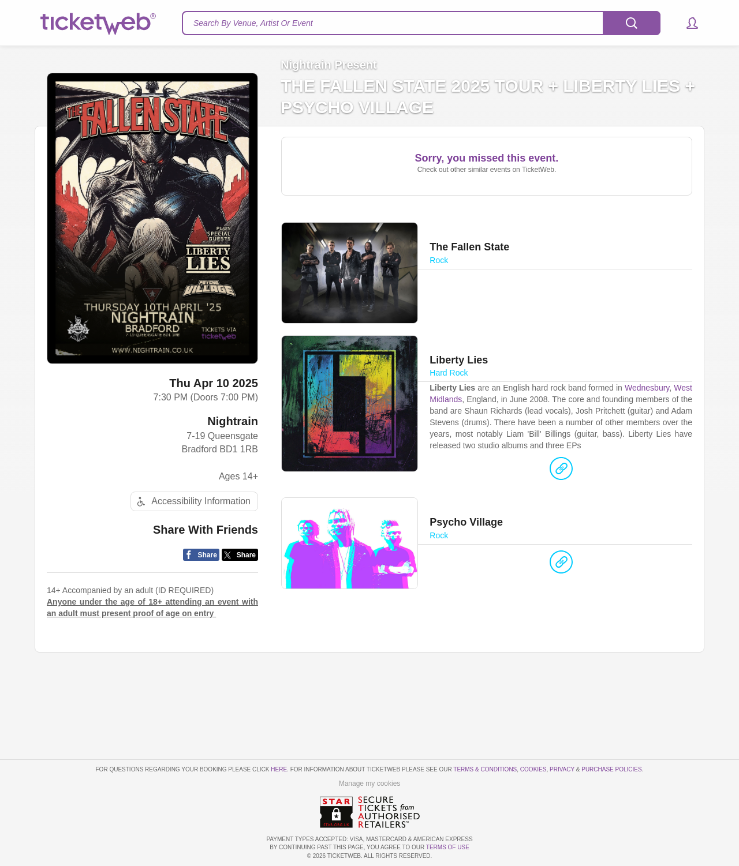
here (279, 769)
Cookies (533, 769)
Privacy (562, 769)
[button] (686, 23)
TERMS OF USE (447, 847)
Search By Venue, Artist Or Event (253, 23)
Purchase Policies (611, 769)
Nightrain (232, 421)
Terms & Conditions (485, 769)
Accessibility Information (192, 501)
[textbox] (421, 23)
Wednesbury (647, 387)
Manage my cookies (370, 783)
